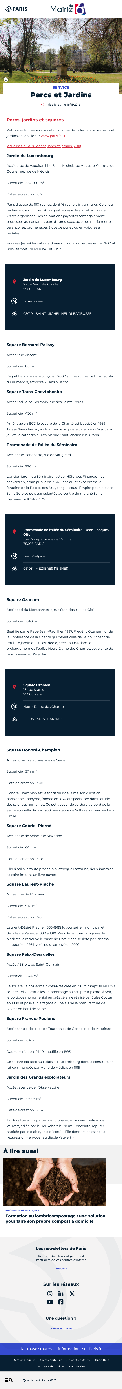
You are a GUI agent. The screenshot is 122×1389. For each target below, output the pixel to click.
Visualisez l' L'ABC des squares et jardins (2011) (44, 146)
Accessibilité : (65, 1360)
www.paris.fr (51, 136)
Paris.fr (95, 1349)
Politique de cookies (50, 1366)
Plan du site (77, 1366)
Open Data (102, 1360)
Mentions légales (24, 1360)
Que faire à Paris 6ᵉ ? (39, 1380)
